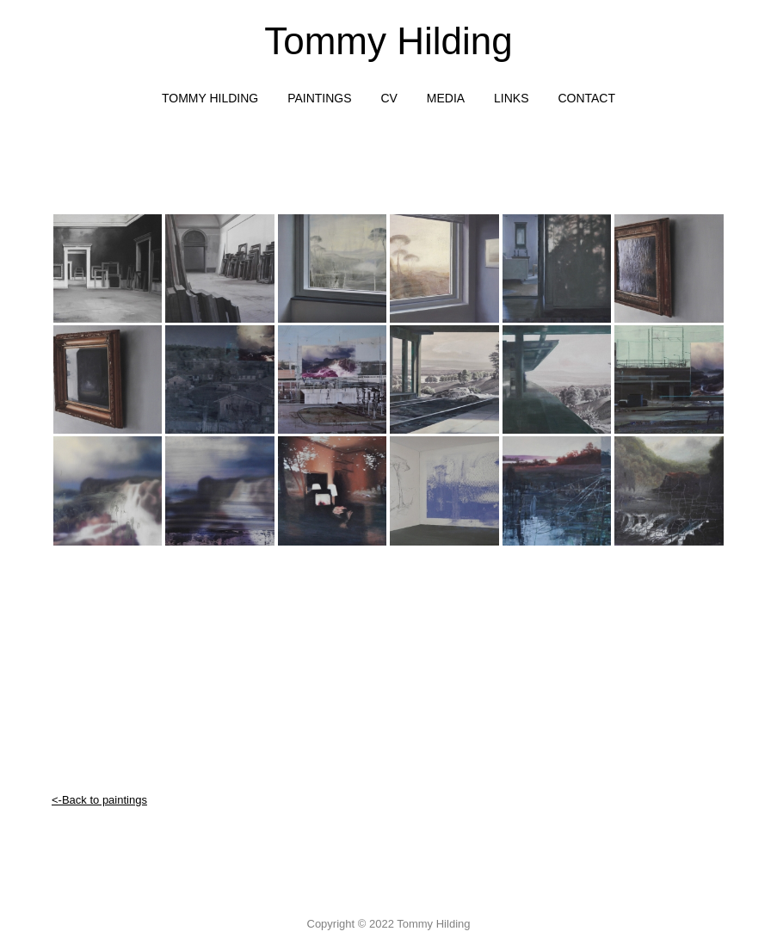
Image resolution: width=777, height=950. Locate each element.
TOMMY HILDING (210, 98)
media (446, 98)
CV (388, 98)
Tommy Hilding (388, 41)
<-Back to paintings (99, 799)
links (511, 98)
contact (586, 98)
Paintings (319, 98)
